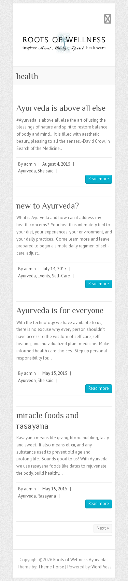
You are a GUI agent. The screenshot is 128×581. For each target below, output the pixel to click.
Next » (103, 528)
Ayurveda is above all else (60, 107)
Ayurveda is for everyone (59, 310)
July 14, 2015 (54, 269)
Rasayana (47, 496)
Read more (98, 179)
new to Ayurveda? (47, 205)
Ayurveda (27, 171)
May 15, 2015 (54, 373)
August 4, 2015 (56, 164)
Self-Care (61, 276)
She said (46, 171)
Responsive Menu (108, 18)
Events (44, 276)
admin (30, 164)
